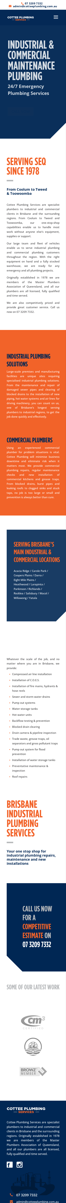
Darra (38, 575)
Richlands (34, 589)
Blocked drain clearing (26, 726)
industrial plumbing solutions (40, 380)
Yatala (33, 598)
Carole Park (39, 571)
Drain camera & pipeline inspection (34, 732)
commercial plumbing (28, 252)
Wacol (43, 593)
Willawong (20, 598)
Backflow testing (22, 720)
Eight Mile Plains (24, 580)
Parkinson (20, 589)
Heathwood (21, 584)
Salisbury (31, 593)
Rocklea (18, 593)
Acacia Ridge (21, 571)
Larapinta (37, 584)
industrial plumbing (46, 248)
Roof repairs (19, 776)
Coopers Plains (23, 575)
